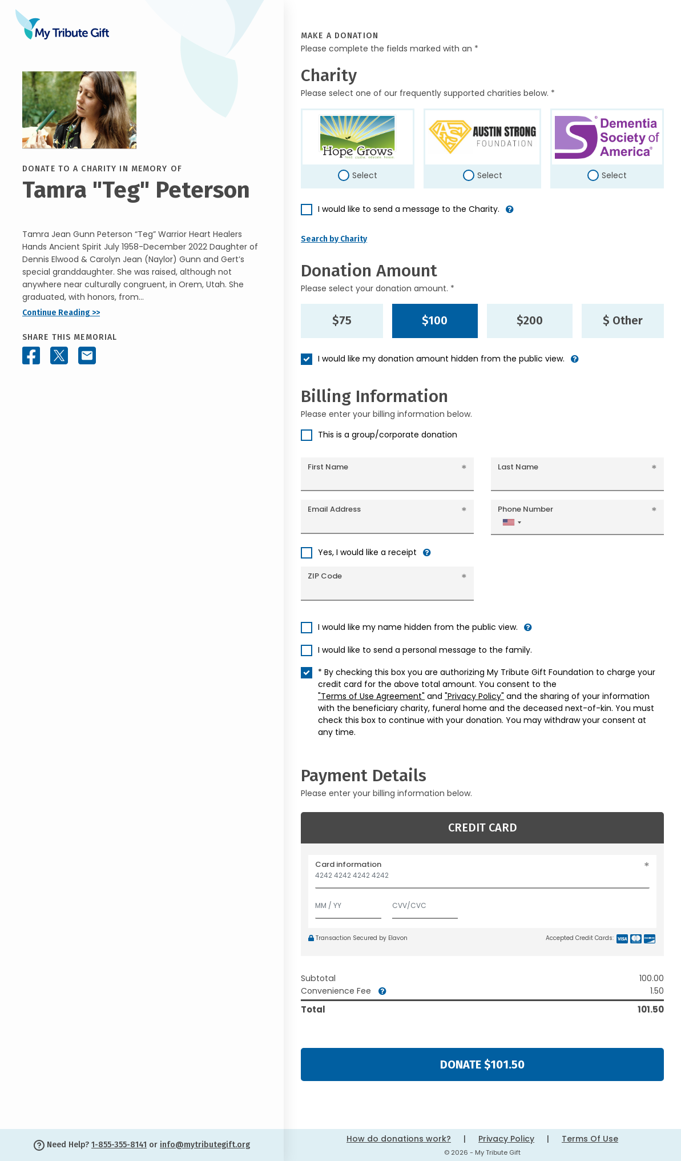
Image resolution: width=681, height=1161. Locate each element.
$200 (530, 320)
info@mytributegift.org (205, 1145)
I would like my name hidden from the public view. (418, 627)
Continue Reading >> (61, 313)
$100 (435, 320)
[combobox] (511, 522)
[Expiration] (348, 903)
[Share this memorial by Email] (87, 355)
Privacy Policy (506, 1138)
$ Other (623, 320)
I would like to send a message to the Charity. (408, 209)
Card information (348, 864)
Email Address (334, 509)
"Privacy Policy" (474, 696)
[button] (510, 214)
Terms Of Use (590, 1138)
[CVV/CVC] (425, 903)
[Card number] (482, 879)
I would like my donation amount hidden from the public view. (441, 358)
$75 (342, 320)
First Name (328, 466)
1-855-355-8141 (119, 1145)
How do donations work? (398, 1138)
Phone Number (525, 509)
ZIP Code (325, 576)
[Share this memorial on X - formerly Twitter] (59, 355)
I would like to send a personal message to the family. (425, 650)
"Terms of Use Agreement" (371, 696)
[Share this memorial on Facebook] (31, 355)
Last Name (518, 466)
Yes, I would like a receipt (367, 552)
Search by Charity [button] (334, 239)
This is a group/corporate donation (387, 434)
